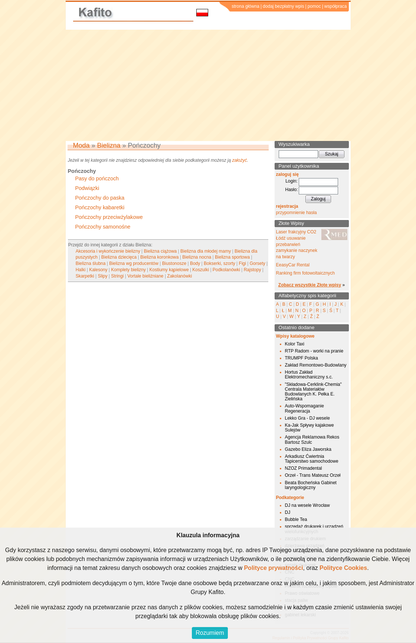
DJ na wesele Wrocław (307, 505)
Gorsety (257, 263)
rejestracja (287, 206)
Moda (81, 145)
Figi (242, 263)
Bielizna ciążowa (160, 251)
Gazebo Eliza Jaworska (308, 449)
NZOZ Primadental (303, 468)
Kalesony (98, 269)
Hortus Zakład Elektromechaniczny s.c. (309, 375)
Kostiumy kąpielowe (169, 269)
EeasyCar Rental (293, 265)
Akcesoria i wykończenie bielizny (108, 251)
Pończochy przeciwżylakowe (109, 217)
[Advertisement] (208, 85)
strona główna (245, 6)
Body (195, 263)
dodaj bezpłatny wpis (283, 6)
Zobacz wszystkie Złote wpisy (309, 285)
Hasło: (291, 189)
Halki (81, 269)
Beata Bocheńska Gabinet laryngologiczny (311, 485)
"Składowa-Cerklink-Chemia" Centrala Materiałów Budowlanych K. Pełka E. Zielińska (313, 392)
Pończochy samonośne (103, 227)
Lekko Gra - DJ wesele (307, 418)
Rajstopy (252, 269)
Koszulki (200, 269)
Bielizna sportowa (232, 257)
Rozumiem (210, 633)
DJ (288, 512)
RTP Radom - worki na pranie (314, 351)
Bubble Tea (296, 519)
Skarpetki (85, 276)
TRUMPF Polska (301, 358)
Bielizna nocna (196, 257)
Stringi (117, 276)
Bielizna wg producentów (133, 263)
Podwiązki (87, 188)
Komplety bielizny (128, 269)
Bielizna (109, 145)
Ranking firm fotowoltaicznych (305, 273)
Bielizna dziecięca (119, 257)
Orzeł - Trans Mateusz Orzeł (313, 475)
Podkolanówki (226, 269)
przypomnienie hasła (296, 212)
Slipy (103, 276)
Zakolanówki (179, 276)
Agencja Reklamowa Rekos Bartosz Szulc (312, 439)
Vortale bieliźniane (145, 276)
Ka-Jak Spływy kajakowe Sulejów (309, 428)
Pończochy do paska (100, 198)
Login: (291, 181)
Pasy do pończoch (97, 178)
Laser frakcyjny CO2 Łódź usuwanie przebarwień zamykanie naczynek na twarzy (296, 244)
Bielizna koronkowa (159, 257)
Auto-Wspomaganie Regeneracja (304, 408)
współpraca (335, 6)
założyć (239, 160)
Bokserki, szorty (219, 263)
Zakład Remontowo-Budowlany (316, 365)
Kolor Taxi (294, 344)
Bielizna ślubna (91, 263)
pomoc (314, 6)
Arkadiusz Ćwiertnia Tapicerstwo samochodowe (311, 459)
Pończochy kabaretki (100, 207)
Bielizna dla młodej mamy (205, 251)
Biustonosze (174, 263)
